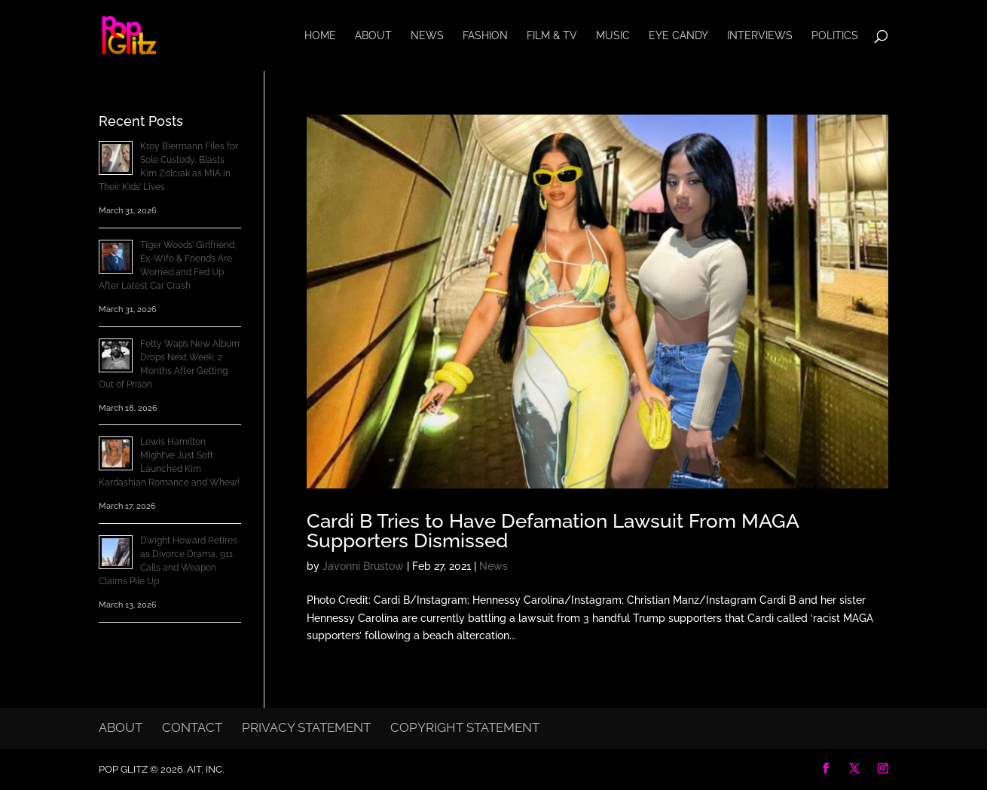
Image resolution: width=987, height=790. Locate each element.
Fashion (485, 35)
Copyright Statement (464, 727)
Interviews (760, 35)
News (427, 35)
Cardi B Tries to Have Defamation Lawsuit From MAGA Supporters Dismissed (553, 531)
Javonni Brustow (363, 566)
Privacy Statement (306, 727)
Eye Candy (678, 35)
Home (320, 35)
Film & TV (552, 35)
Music (613, 35)
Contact (192, 727)
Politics (834, 35)
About (373, 35)
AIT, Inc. (204, 769)
